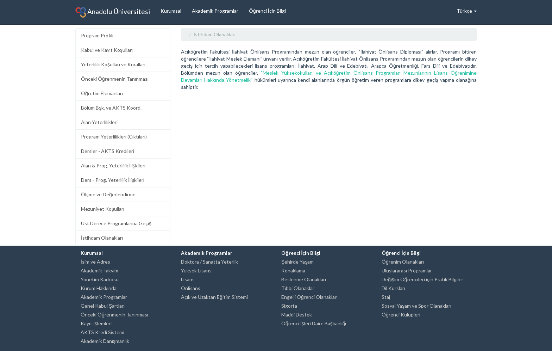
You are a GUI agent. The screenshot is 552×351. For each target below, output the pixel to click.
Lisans (188, 279)
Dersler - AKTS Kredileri (107, 151)
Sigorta (289, 306)
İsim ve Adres (95, 262)
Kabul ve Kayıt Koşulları (107, 50)
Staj (386, 297)
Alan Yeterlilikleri (99, 122)
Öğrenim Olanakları (403, 262)
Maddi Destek (296, 315)
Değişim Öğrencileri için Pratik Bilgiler (422, 279)
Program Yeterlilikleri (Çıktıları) (114, 137)
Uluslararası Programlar (407, 270)
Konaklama (293, 270)
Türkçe (467, 11)
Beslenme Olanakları (303, 279)
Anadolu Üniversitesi (112, 12)
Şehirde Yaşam (297, 262)
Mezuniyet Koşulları (102, 209)
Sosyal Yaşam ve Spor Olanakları (416, 306)
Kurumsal (171, 11)
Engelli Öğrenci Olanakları (309, 297)
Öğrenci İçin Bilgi (267, 11)
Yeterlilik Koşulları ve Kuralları (113, 64)
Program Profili (97, 35)
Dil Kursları (393, 288)
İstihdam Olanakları (102, 238)
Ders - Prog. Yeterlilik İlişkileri (112, 180)
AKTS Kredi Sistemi (102, 332)
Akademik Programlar (215, 11)
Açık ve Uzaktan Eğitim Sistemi (214, 297)
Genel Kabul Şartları (103, 306)
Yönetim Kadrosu (100, 279)
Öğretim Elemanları (102, 93)
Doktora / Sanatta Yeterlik (209, 262)
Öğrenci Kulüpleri (401, 315)
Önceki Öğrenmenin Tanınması (115, 79)
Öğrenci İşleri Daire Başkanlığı (313, 323)
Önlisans (190, 288)
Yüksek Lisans (196, 270)
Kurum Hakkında (99, 288)
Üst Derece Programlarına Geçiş (116, 223)
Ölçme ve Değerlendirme (108, 194)
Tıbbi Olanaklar (297, 288)
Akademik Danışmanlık (105, 341)
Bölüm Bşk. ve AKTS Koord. (111, 108)
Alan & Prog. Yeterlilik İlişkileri (113, 165)
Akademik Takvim (99, 270)
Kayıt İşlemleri (96, 323)
